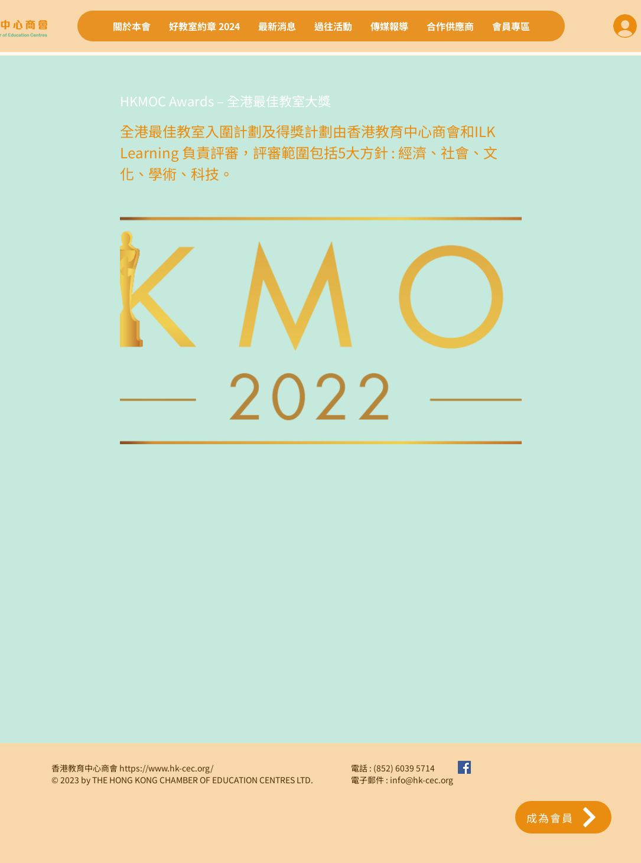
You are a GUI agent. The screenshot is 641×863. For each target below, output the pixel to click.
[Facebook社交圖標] (464, 767)
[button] (563, 817)
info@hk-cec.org (421, 780)
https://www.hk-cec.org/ (166, 768)
